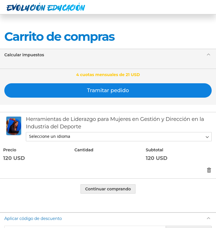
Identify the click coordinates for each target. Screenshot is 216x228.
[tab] (108, 55)
